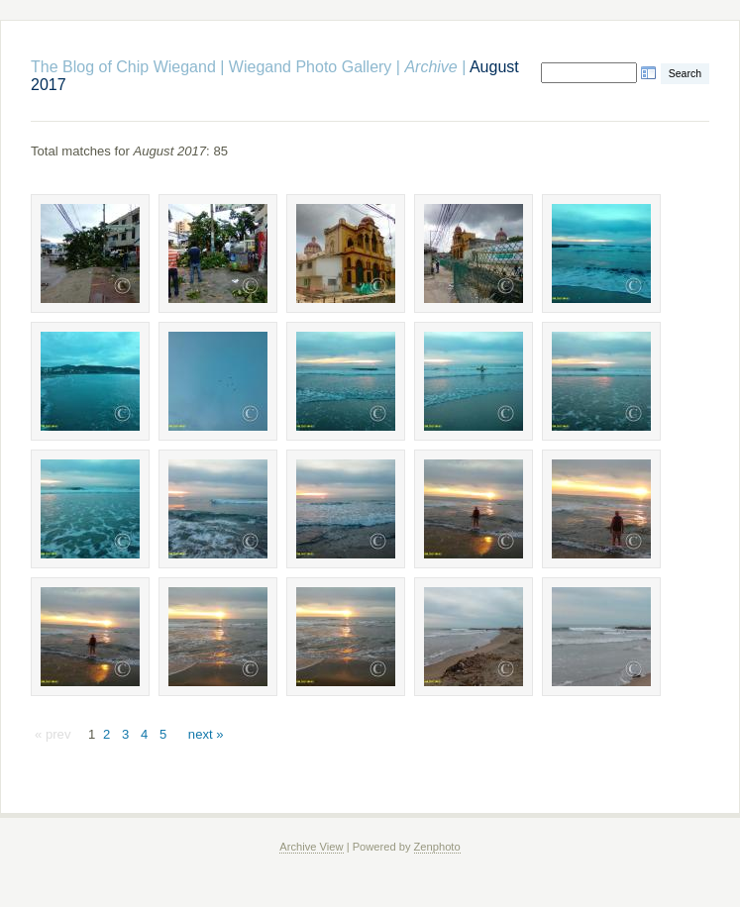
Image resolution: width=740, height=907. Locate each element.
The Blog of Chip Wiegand (123, 66)
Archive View (311, 847)
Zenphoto (437, 847)
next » (206, 734)
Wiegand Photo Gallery (310, 66)
